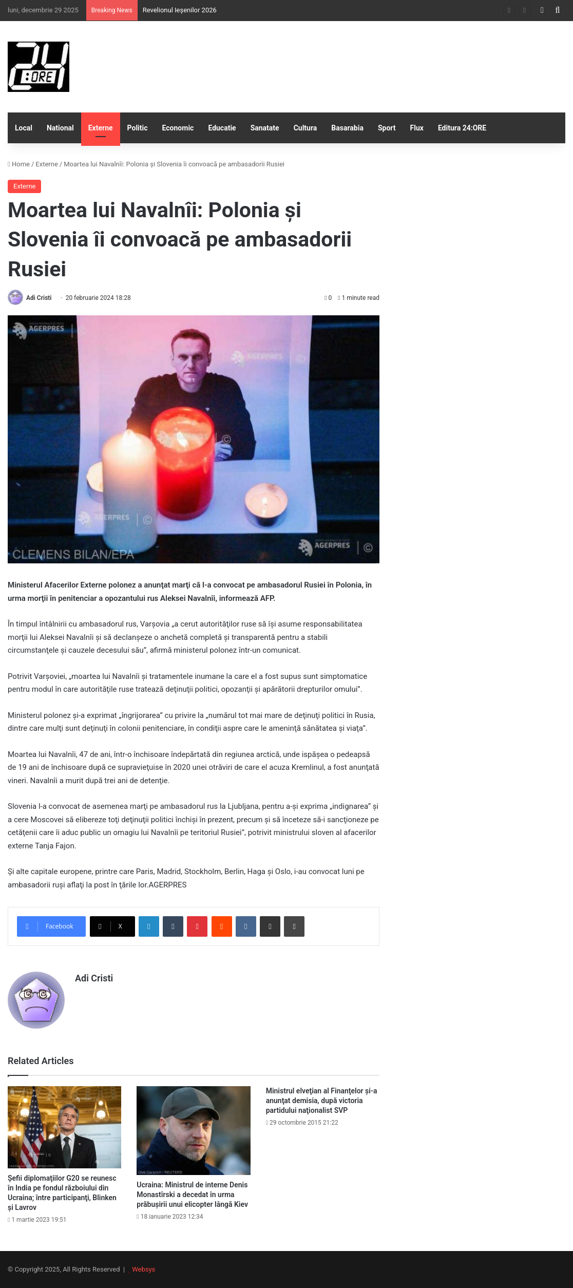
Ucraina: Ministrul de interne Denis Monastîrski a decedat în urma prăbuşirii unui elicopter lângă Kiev (192, 1194)
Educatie (222, 128)
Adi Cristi (38, 297)
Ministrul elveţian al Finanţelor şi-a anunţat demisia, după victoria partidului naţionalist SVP (321, 1100)
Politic (137, 128)
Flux (417, 128)
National (60, 128)
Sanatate (265, 128)
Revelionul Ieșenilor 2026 (180, 10)
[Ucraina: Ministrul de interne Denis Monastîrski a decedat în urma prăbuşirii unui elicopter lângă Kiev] (193, 1130)
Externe (100, 128)
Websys (143, 1269)
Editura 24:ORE (462, 128)
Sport (387, 128)
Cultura (305, 128)
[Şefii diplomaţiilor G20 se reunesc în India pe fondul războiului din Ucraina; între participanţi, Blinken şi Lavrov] (64, 1127)
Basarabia (347, 128)
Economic (178, 128)
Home (19, 164)
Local (23, 128)
